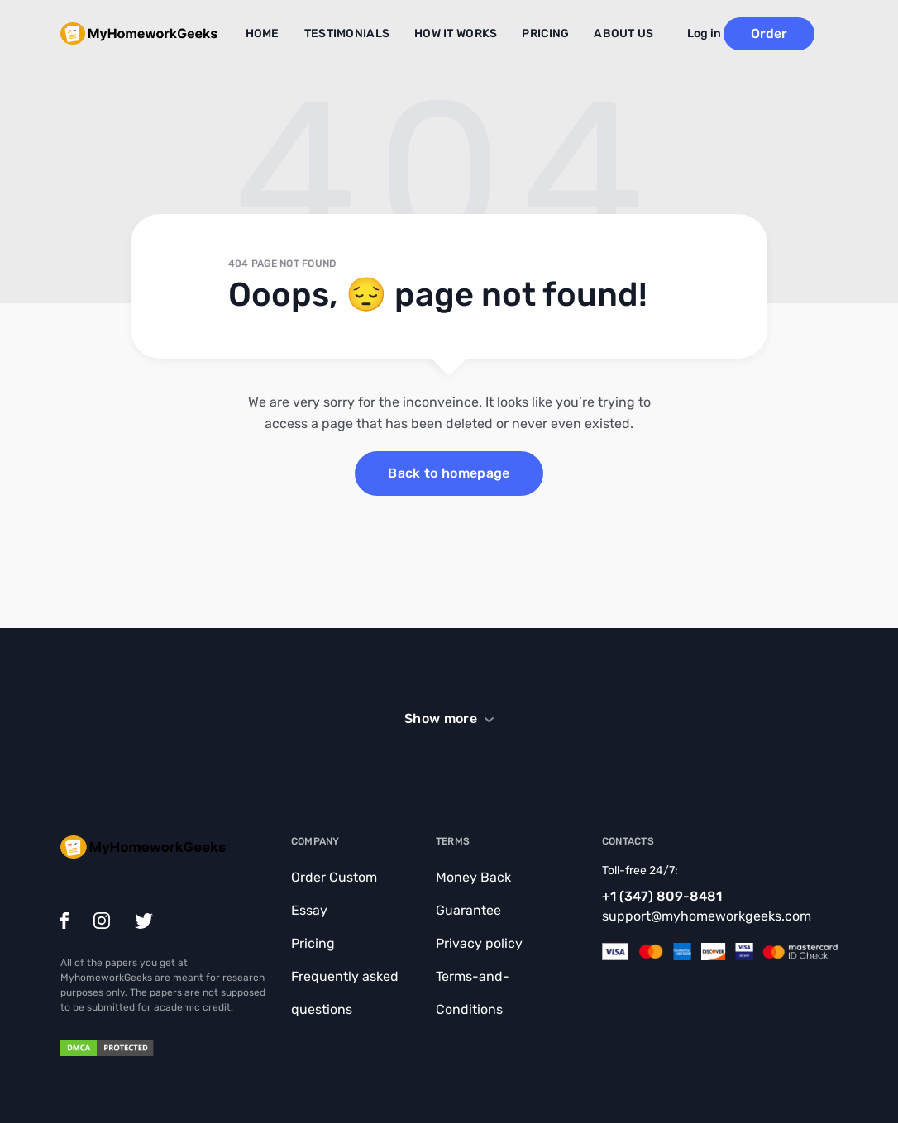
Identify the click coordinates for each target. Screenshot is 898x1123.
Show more (440, 718)
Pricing (541, 31)
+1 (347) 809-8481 (662, 896)
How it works (460, 31)
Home (285, 31)
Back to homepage (448, 473)
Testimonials (362, 31)
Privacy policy (479, 943)
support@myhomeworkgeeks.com (706, 916)
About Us (612, 31)
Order (792, 30)
